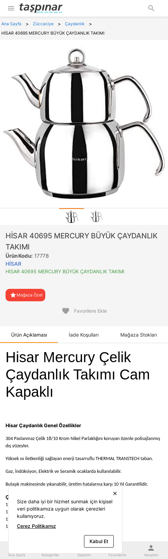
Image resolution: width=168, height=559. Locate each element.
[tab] (71, 216)
